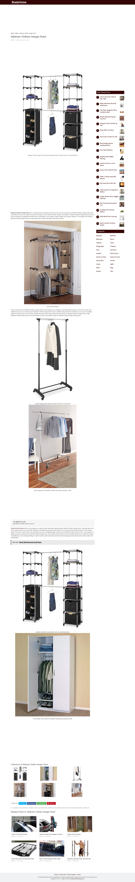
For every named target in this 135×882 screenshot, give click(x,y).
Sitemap (56, 874)
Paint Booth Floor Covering (108, 216)
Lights (112, 264)
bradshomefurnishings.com (19, 528)
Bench (112, 239)
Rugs (111, 268)
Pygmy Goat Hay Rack (74, 834)
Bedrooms (99, 239)
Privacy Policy (62, 874)
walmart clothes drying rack (21, 808)
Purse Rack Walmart (106, 150)
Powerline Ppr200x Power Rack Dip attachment (81, 859)
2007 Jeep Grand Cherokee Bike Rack (23, 859)
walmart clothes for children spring (38, 808)
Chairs (112, 243)
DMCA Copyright (71, 874)
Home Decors (114, 253)
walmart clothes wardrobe (55, 808)
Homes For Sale (115, 257)
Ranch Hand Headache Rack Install (49, 859)
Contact (79, 874)
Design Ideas (100, 246)
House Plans (100, 260)
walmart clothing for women (70, 808)
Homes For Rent (101, 257)
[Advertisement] (67, 19)
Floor (97, 250)
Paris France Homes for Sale (108, 137)
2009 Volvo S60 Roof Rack (19, 834)
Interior (112, 260)
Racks (13, 40)
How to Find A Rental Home (108, 170)
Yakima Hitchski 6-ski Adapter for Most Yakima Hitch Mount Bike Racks (60, 834)
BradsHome (19, 2)
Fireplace (113, 246)
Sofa (111, 271)
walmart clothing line (83, 808)
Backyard (99, 236)
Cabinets (99, 243)
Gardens (98, 253)
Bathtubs (113, 236)
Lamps (98, 264)
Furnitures (113, 250)
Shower (98, 271)
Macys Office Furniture (107, 130)
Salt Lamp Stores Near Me (108, 183)
